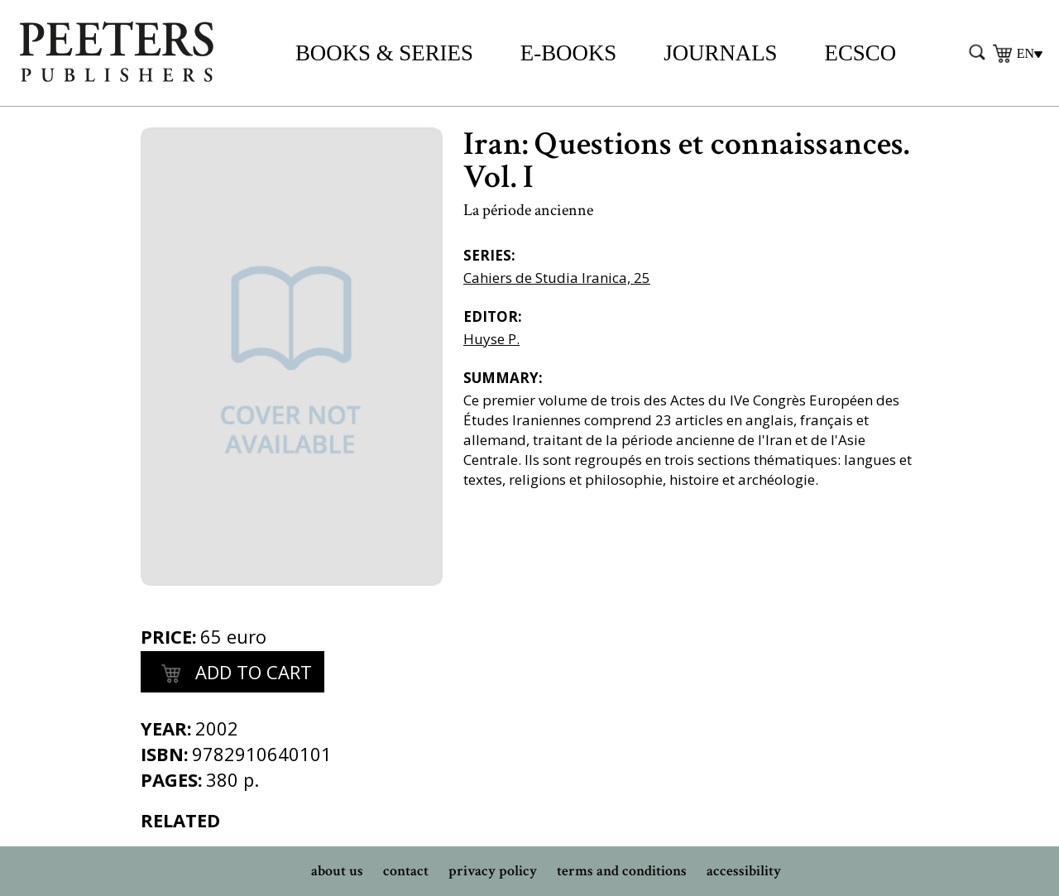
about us (337, 870)
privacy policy (492, 870)
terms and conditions (622, 870)
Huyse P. (491, 338)
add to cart (232, 674)
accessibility (744, 870)
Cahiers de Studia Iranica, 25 (556, 277)
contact (406, 870)
